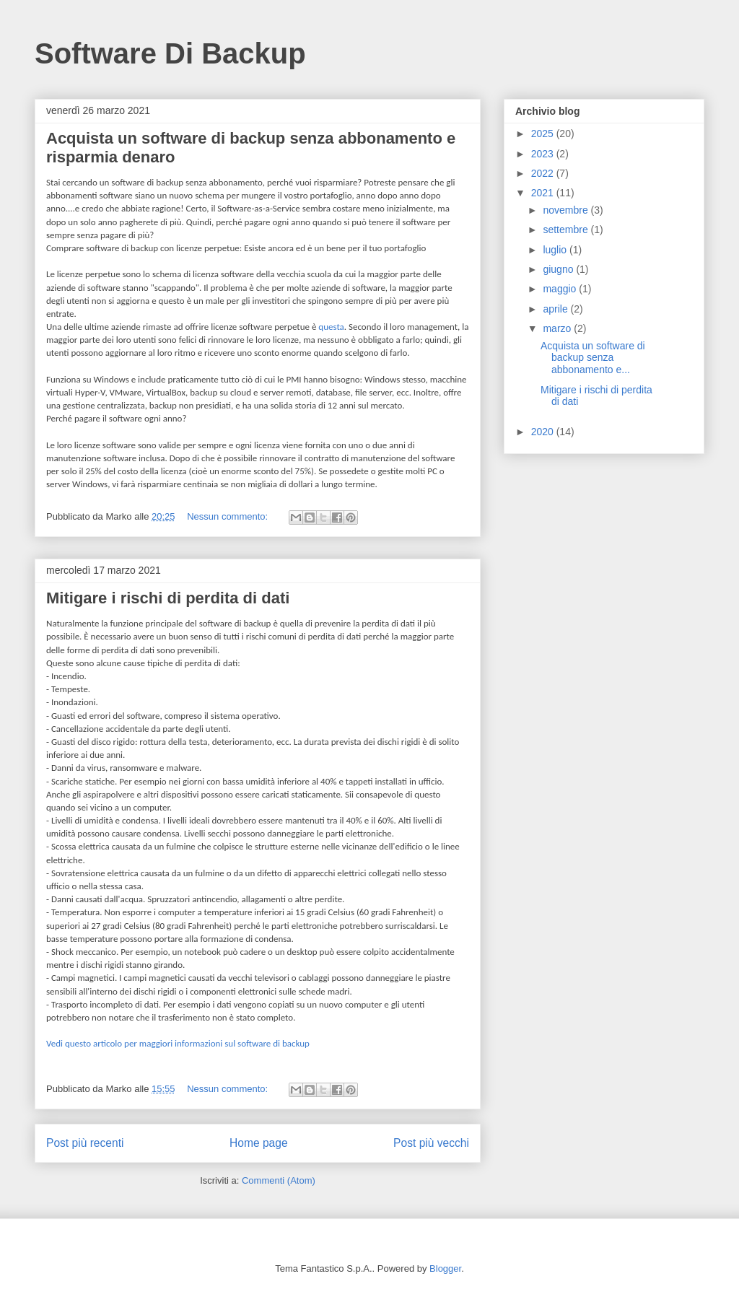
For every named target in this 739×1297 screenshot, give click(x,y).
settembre (566, 229)
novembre (566, 210)
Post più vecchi (431, 1143)
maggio (561, 288)
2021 (543, 192)
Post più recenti (84, 1143)
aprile (556, 309)
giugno (559, 269)
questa (331, 326)
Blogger (445, 1268)
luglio (556, 250)
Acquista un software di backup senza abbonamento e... (593, 358)
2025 (543, 133)
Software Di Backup (170, 53)
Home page (258, 1143)
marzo (558, 328)
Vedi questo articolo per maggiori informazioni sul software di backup (178, 1043)
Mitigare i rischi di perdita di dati (167, 598)
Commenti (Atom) (278, 1180)
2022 (543, 173)
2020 (543, 431)
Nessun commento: (229, 516)
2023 (543, 154)
